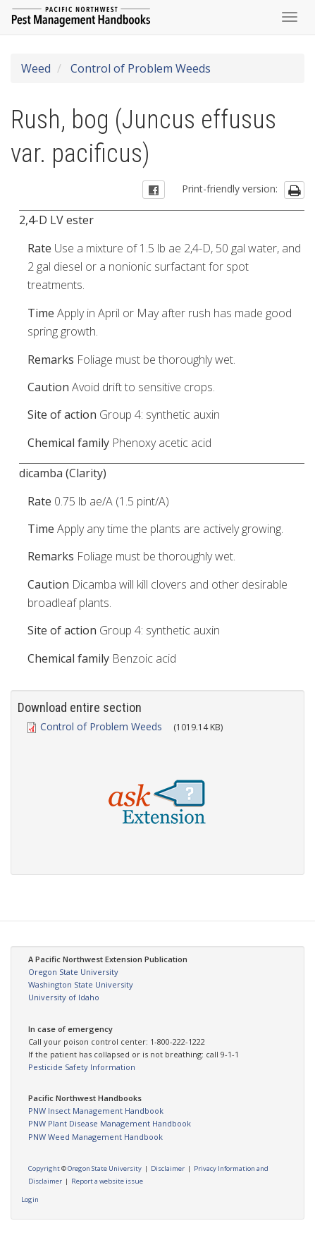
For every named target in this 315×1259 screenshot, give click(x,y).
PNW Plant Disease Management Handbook (109, 1123)
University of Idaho (63, 997)
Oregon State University (73, 971)
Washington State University (80, 984)
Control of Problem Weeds (139, 68)
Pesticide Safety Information (81, 1067)
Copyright (44, 1168)
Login (30, 1199)
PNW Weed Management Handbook (95, 1136)
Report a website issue (107, 1181)
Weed (36, 68)
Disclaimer (168, 1168)
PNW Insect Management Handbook (95, 1110)
